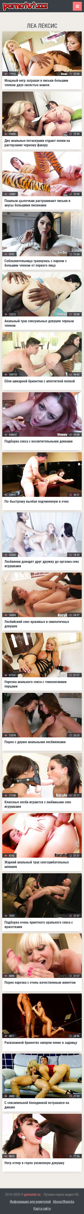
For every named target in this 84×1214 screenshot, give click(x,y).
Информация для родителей (30, 1201)
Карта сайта (42, 1208)
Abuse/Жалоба (63, 1201)
